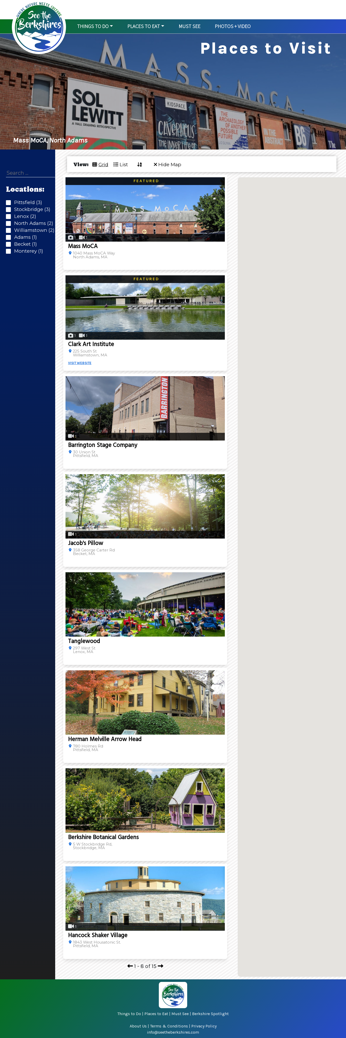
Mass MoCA (83, 246)
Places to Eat (156, 1013)
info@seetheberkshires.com (173, 1032)
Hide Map (167, 165)
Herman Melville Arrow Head (105, 739)
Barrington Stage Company (102, 445)
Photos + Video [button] (233, 26)
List (120, 165)
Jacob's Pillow (85, 543)
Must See (180, 1013)
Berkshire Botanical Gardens (103, 837)
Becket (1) (24, 244)
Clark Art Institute (91, 344)
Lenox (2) (24, 216)
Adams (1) (24, 237)
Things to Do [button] (93, 26)
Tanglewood (84, 641)
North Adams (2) (32, 223)
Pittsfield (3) (27, 202)
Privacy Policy (204, 1026)
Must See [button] (189, 26)
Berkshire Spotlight (210, 1013)
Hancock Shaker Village (97, 935)
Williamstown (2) (33, 230)
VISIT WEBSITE (80, 363)
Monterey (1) (27, 251)
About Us (138, 1026)
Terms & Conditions (169, 1026)
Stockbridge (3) (31, 209)
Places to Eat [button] (143, 26)
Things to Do (129, 1013)
